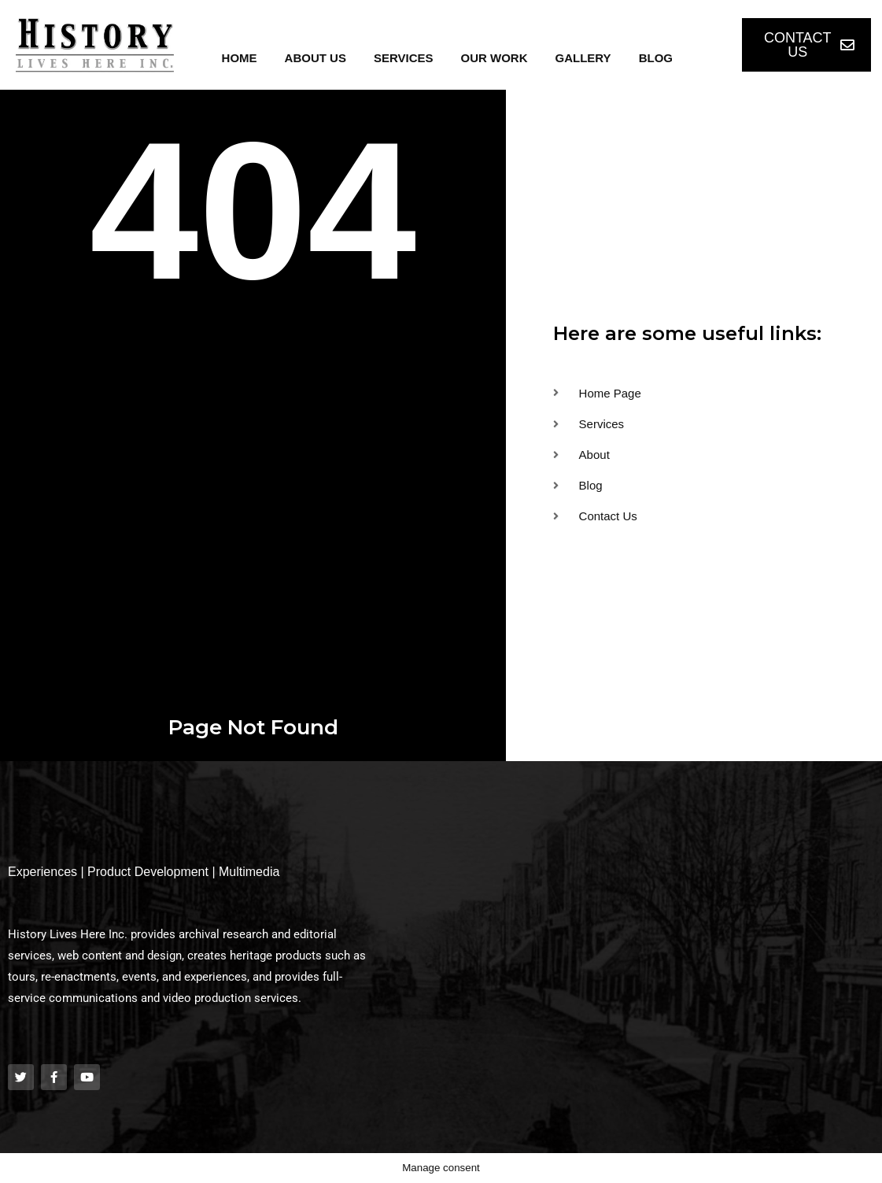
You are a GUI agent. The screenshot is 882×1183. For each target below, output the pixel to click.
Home (239, 58)
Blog (656, 58)
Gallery (583, 58)
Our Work (494, 58)
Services (404, 58)
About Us (315, 58)
